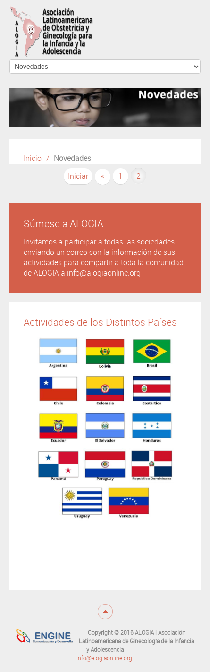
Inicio (33, 158)
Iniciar (78, 176)
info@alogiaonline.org (104, 658)
